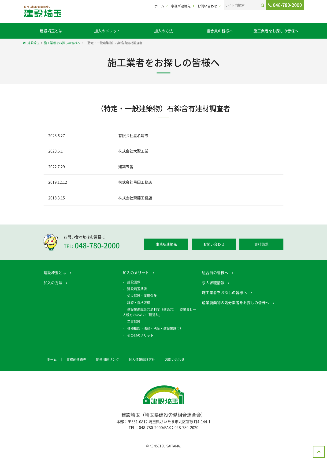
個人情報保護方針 (142, 360)
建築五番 (125, 166)
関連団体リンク (107, 360)
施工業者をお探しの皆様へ (275, 30)
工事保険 (133, 322)
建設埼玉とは (51, 30)
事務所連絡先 (181, 6)
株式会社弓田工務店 (135, 183)
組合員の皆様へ (220, 30)
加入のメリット (107, 30)
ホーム (159, 6)
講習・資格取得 (138, 303)
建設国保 (133, 282)
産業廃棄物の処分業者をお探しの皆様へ (235, 303)
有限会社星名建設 (133, 135)
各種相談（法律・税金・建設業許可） (155, 329)
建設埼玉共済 (137, 289)
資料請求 (261, 244)
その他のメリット (140, 335)
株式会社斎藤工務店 (135, 198)
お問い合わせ (207, 6)
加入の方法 (163, 30)
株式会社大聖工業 (133, 151)
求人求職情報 (213, 283)
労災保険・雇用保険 (142, 296)
